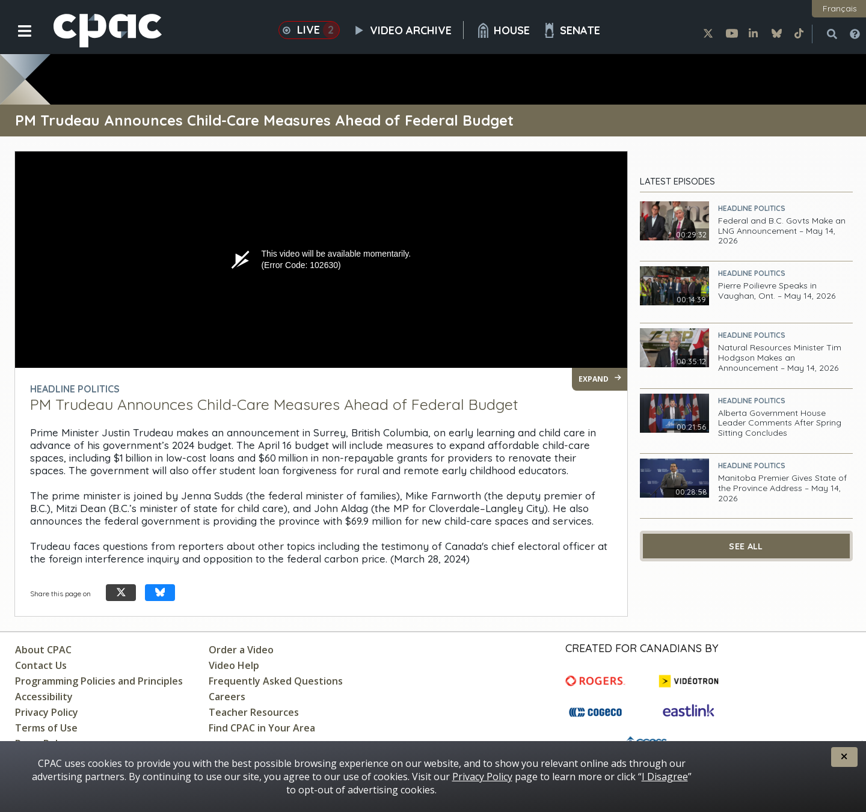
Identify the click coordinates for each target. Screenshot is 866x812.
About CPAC (43, 649)
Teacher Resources (254, 712)
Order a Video (241, 649)
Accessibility (44, 696)
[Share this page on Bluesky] (160, 593)
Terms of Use (46, 727)
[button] (16, 40)
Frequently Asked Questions (276, 681)
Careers (227, 696)
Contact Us (41, 665)
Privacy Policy (46, 712)
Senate (571, 30)
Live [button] (309, 30)
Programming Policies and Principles (99, 681)
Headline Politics (751, 208)
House (503, 30)
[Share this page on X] (121, 593)
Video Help (234, 665)
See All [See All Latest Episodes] (746, 546)
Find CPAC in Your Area (262, 727)
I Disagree (665, 776)
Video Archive (408, 30)
